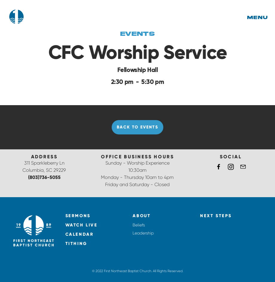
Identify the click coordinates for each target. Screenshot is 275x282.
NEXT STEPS (215, 215)
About (141, 215)
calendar (79, 234)
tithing (76, 243)
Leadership (143, 233)
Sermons (77, 215)
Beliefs (139, 225)
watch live (81, 225)
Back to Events (137, 127)
